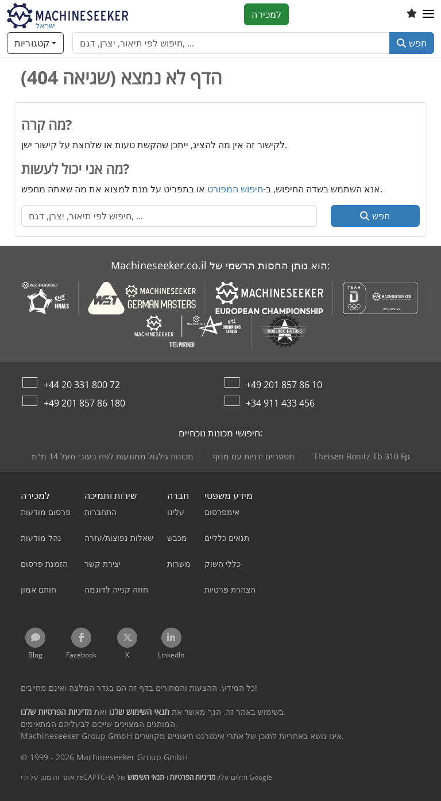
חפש (412, 43)
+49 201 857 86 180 (84, 403)
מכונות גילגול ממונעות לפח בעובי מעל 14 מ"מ (113, 456)
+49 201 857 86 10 (284, 384)
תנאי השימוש (145, 777)
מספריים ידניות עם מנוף (253, 456)
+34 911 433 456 (280, 403)
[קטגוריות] (35, 43)
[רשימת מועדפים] (412, 14)
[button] (428, 14)
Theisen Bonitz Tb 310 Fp (362, 456)
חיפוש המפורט (235, 189)
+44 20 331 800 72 (82, 384)
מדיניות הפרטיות (193, 777)
